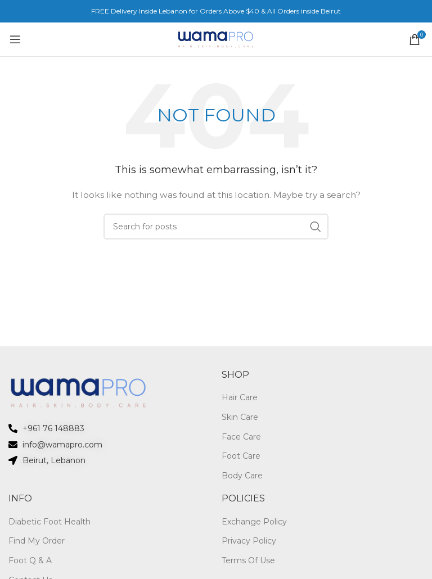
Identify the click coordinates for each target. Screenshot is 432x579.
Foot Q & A (30, 560)
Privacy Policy (249, 541)
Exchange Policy (254, 522)
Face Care (241, 437)
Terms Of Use (248, 560)
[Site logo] (216, 39)
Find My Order (36, 541)
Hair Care (240, 397)
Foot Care (241, 456)
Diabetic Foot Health (49, 522)
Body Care (242, 476)
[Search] (216, 226)
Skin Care (240, 417)
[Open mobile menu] (15, 39)
